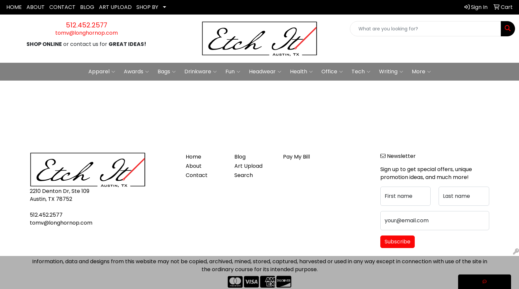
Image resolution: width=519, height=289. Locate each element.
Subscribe (397, 241)
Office (332, 72)
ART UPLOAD (115, 7)
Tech (361, 72)
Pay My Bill (296, 157)
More (421, 72)
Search (243, 175)
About (194, 166)
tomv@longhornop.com (86, 33)
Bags (167, 72)
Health (301, 72)
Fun (232, 72)
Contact (197, 175)
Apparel (101, 72)
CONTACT (62, 7)
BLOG (87, 7)
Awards (136, 72)
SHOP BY (147, 7)
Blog (240, 157)
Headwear (265, 72)
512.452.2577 (86, 25)
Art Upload (248, 166)
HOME (14, 7)
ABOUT (35, 7)
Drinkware (200, 72)
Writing (391, 72)
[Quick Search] (425, 28)
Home (193, 157)
